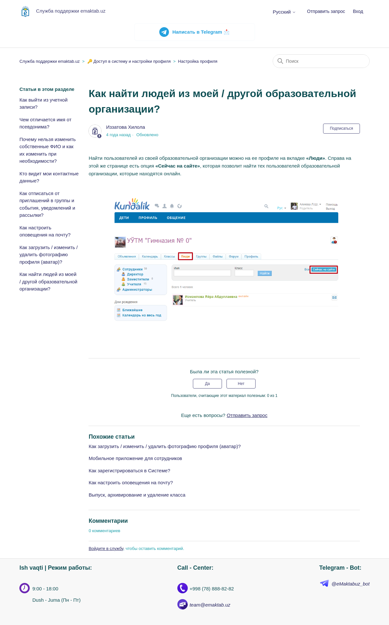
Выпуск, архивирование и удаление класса (137, 495)
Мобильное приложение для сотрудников (135, 458)
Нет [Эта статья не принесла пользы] (241, 383)
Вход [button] (358, 11)
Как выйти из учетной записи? (43, 103)
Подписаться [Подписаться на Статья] (341, 128)
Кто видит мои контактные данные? (49, 177)
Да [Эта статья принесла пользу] (207, 383)
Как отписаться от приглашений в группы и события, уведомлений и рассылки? (47, 204)
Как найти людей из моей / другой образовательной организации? (48, 281)
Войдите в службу (106, 548)
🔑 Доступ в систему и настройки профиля (129, 61)
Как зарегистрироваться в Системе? (129, 470)
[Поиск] (321, 61)
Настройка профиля (197, 61)
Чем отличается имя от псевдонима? (45, 123)
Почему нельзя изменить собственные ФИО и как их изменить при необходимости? (47, 150)
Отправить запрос (326, 11)
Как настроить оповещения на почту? (44, 231)
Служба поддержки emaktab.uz (49, 61)
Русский (284, 12)
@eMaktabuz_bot (350, 584)
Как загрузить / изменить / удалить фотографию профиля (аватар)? (48, 255)
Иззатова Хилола (125, 127)
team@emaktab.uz (210, 605)
